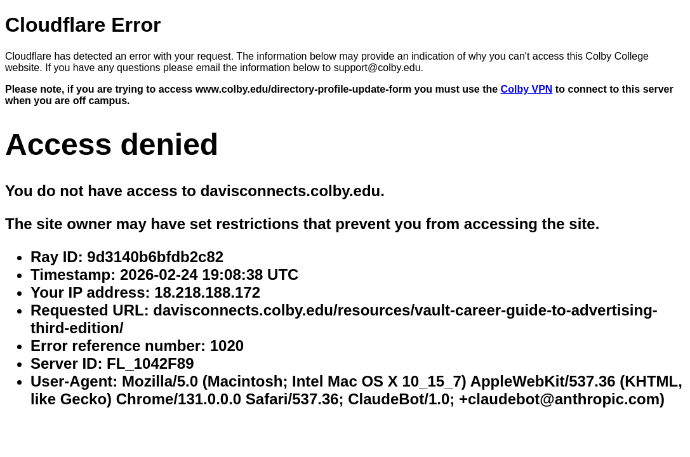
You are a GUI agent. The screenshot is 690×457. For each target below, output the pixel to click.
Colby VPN (527, 89)
